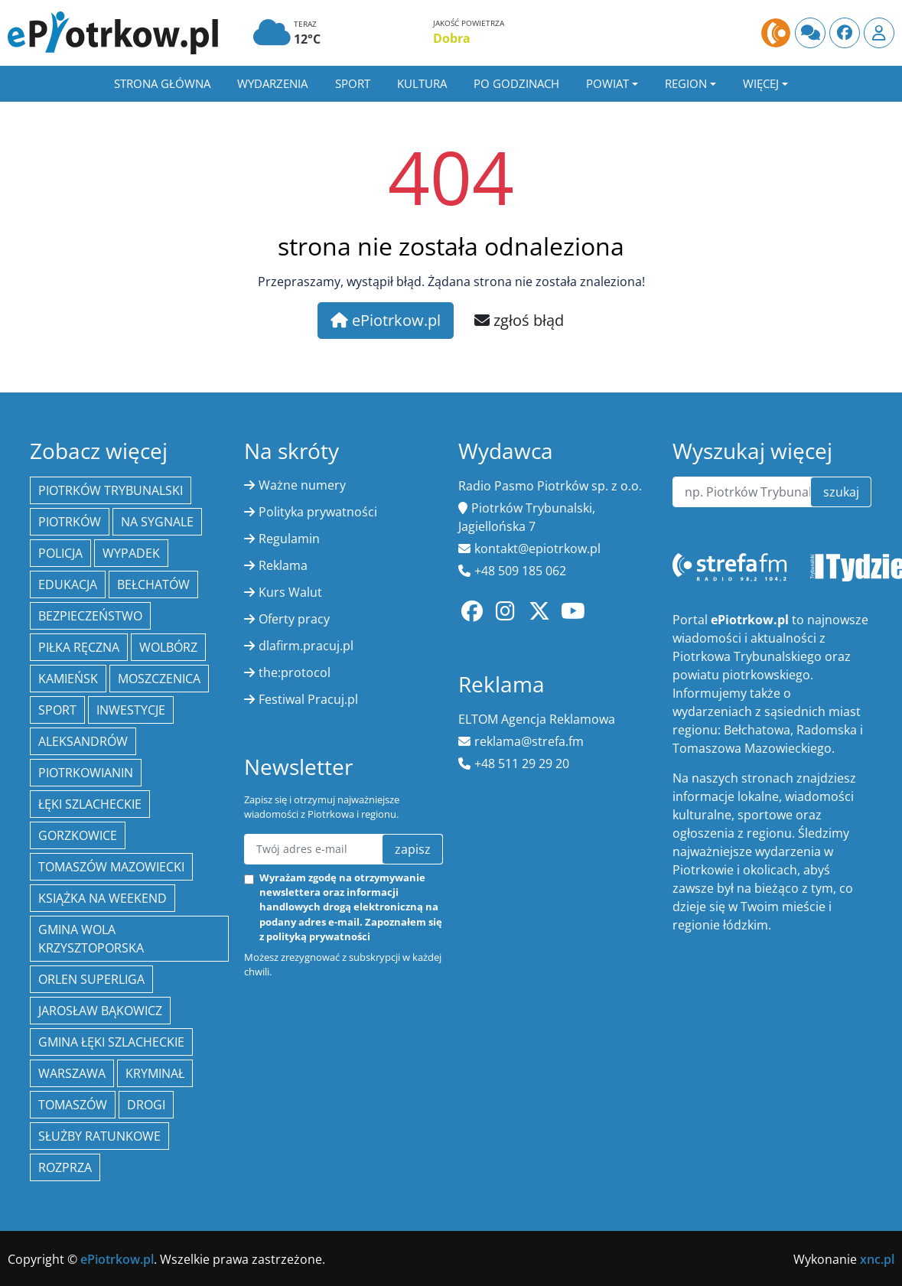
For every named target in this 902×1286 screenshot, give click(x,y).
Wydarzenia (272, 83)
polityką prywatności (318, 936)
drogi (146, 1104)
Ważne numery (302, 485)
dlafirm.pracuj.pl (306, 645)
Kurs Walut (290, 592)
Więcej (761, 83)
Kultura (422, 83)
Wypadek (131, 553)
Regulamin (289, 538)
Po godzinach (516, 83)
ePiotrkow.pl (386, 320)
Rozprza (65, 1167)
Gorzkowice (77, 835)
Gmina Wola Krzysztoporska (91, 938)
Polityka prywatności (318, 511)
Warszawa (72, 1073)
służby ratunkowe (99, 1136)
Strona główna (162, 83)
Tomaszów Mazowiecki (111, 866)
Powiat (607, 83)
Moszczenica (159, 678)
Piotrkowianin (85, 772)
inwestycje (130, 710)
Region (686, 83)
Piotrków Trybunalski (110, 490)
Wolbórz (168, 647)
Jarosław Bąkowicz (100, 1010)
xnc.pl (877, 1259)
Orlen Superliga (91, 979)
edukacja (67, 584)
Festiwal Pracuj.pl (308, 699)
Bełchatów (153, 584)
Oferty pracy (294, 618)
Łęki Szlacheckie (90, 804)
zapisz (413, 849)
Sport (352, 83)
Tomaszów (72, 1104)
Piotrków (69, 521)
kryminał (154, 1073)
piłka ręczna (78, 647)
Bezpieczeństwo (90, 615)
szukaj (841, 491)
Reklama (283, 565)
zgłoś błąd (519, 320)
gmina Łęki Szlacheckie (111, 1042)
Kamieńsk (68, 678)
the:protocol (295, 672)
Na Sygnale (157, 521)
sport (57, 710)
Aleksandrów (83, 741)
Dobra (452, 38)
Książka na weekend (102, 898)
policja (60, 553)
